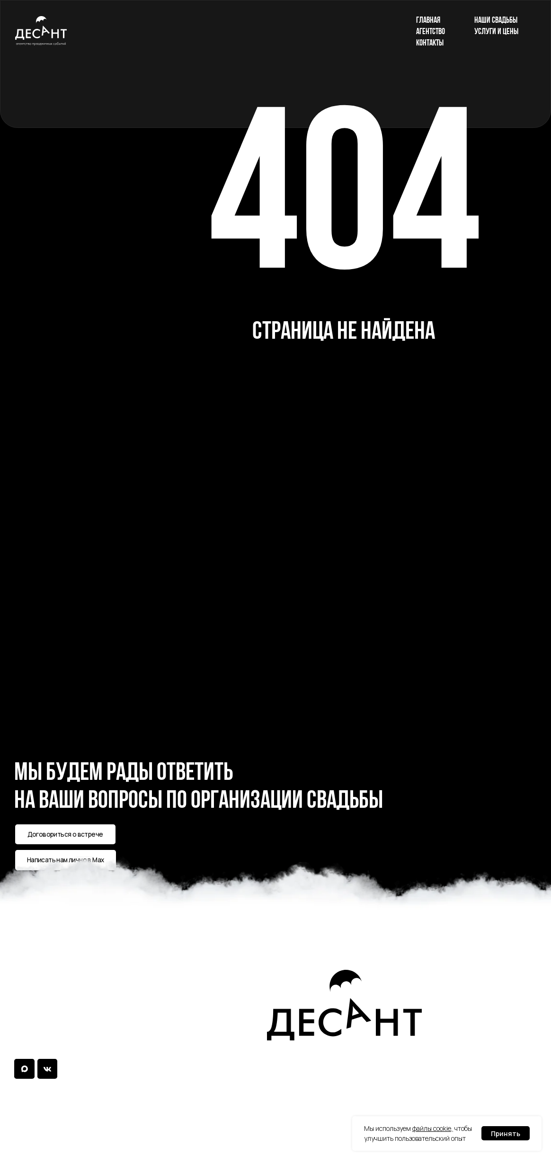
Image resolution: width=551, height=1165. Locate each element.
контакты (430, 42)
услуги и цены (496, 31)
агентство (430, 31)
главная (428, 20)
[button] (65, 834)
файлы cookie (431, 1128)
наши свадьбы (495, 20)
